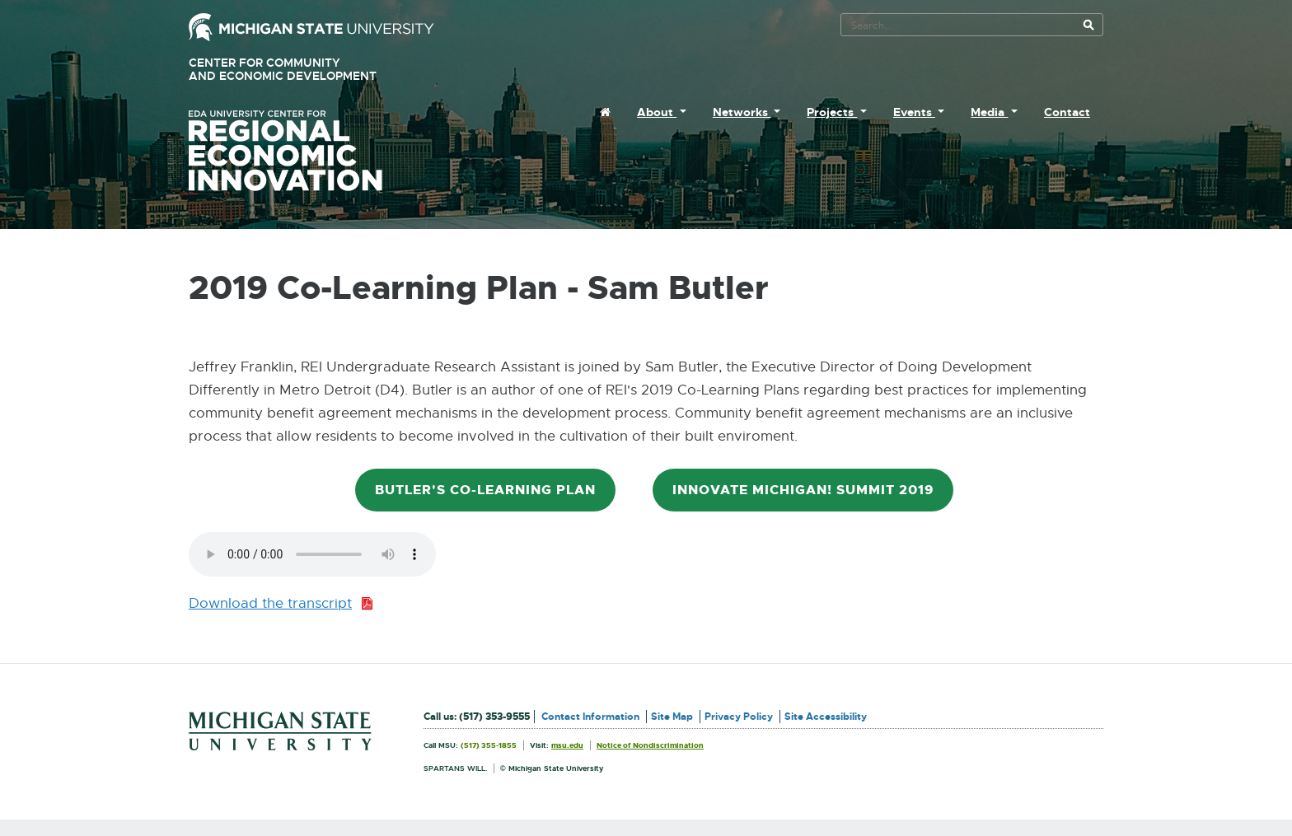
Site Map (672, 716)
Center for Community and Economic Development (306, 69)
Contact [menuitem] (1067, 112)
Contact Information (590, 716)
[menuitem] (605, 112)
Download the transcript (281, 604)
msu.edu (567, 745)
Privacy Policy (739, 716)
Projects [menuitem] (832, 112)
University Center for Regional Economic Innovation (311, 150)
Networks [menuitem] (742, 112)
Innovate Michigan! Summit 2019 (803, 489)
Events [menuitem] (914, 112)
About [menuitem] (656, 112)
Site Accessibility (825, 716)
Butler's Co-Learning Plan (485, 489)
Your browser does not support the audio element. (312, 554)
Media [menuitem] (989, 112)
